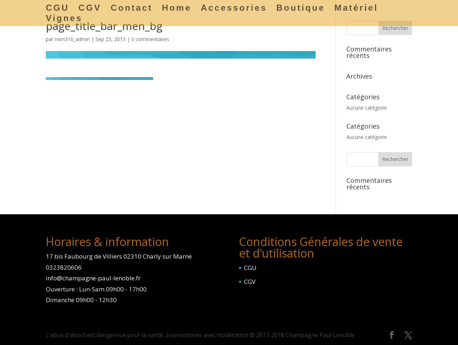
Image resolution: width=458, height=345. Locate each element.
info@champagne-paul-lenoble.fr (93, 278)
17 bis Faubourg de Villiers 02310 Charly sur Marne (119, 256)
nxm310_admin (72, 39)
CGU (250, 268)
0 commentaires (150, 39)
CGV (249, 282)
